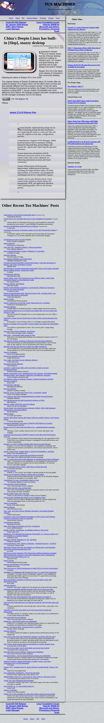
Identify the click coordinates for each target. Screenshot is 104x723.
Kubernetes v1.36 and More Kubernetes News (20, 215)
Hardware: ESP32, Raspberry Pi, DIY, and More (20, 540)
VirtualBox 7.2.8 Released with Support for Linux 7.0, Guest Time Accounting (30, 572)
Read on (6, 99)
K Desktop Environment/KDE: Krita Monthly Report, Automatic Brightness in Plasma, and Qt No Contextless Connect (30, 264)
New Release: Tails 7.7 (75, 86)
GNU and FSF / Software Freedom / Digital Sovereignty (23, 247)
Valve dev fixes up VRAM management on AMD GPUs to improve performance (31, 568)
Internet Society (74, 163)
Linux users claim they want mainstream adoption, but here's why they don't (30, 637)
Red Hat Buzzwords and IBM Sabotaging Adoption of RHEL (24, 400)
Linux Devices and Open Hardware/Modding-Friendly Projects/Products (28, 396)
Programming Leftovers (12, 274)
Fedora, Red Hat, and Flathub (14, 284)
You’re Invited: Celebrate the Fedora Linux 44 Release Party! (25, 497)
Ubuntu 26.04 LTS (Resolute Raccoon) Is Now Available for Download (84, 66)
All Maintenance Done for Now (14, 240)
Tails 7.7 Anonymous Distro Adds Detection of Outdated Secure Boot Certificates (84, 49)
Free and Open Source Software (15, 484)
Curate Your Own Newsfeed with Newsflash (19, 680)
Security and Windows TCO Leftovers (17, 564)
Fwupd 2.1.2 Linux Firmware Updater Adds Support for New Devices (83, 28)
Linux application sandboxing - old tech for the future (22, 673)
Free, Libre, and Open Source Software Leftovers (21, 360)
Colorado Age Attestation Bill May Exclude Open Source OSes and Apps (28, 589)
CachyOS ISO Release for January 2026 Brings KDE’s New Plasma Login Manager (17, 25)
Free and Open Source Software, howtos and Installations (24, 652)
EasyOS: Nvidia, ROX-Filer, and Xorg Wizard (19, 404)
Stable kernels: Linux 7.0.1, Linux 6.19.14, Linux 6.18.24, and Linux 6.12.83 (30, 677)
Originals (43, 18)
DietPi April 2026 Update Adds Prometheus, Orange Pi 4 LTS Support (83, 102)
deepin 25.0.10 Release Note (23, 112)
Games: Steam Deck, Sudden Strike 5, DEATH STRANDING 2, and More (29, 451)
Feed (58, 18)
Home (11, 18)
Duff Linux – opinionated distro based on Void (19, 335)
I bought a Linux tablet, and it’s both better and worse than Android (26, 648)
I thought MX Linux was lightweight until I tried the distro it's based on (27, 597)
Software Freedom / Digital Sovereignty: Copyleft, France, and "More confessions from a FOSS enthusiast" (27, 662)
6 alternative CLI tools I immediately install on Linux (21, 480)
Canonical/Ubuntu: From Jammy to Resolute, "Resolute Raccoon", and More (30, 543)
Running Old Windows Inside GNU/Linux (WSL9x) (21, 226)
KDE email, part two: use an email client (17, 488)
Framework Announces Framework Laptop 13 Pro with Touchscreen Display (30, 230)
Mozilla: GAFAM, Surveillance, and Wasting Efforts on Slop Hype (26, 530)
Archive (51, 18)
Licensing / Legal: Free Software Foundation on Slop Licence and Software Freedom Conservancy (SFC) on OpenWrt (29, 517)
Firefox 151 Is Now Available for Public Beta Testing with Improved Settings (29, 694)
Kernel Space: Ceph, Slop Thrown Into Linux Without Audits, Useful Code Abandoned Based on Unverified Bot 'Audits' (29, 279)
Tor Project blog (74, 83)
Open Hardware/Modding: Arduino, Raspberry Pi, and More (24, 251)
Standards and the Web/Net (13, 364)
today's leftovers (9, 243)
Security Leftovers (10, 255)
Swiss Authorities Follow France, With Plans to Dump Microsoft (25, 467)
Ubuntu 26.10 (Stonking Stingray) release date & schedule (24, 474)
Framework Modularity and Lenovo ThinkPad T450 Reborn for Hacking (28, 423)
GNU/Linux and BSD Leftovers (14, 356)
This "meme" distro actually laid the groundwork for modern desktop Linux (29, 644)
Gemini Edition (32, 18)
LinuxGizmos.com (75, 97)
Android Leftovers (10, 307)
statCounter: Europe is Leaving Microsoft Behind (20, 455)
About (17, 18)
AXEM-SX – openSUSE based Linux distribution (20, 621)
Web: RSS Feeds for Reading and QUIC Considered (22, 526)
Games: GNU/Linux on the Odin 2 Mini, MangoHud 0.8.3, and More (27, 303)
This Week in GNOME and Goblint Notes (18, 259)
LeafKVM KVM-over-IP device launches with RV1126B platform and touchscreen (84, 143)
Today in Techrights (10, 352)
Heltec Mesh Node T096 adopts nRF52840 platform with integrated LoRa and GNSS (83, 122)
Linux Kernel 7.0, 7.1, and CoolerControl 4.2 (19, 686)
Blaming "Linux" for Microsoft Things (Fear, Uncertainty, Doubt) (25, 393)
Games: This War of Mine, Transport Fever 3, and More (23, 627)
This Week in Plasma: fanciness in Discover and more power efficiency (28, 341)
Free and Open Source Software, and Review (19, 331)
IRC (23, 18)
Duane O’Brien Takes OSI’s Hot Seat (16, 494)
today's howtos (9, 299)
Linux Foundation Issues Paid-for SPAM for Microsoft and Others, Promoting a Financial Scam (48, 26)
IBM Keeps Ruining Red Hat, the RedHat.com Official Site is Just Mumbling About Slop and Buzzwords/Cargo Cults (30, 548)
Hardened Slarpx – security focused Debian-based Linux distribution (27, 656)
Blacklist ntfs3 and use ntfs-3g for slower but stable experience (25, 347)
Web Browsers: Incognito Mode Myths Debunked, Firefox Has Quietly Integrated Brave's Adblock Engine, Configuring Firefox (31, 269)
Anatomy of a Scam (75, 167)
